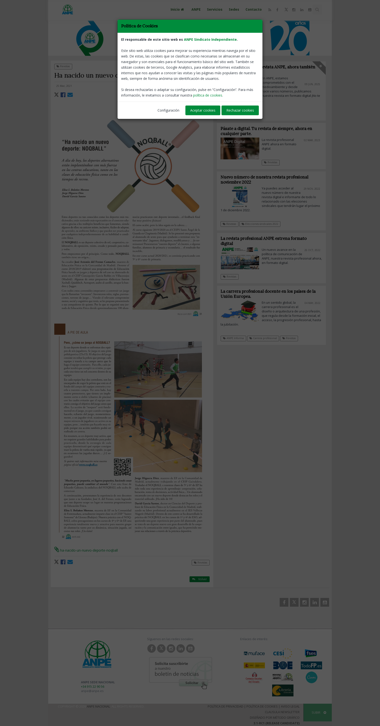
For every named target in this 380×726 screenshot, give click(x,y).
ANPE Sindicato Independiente (210, 39)
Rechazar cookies (240, 110)
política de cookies (207, 95)
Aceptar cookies (202, 110)
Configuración (168, 110)
